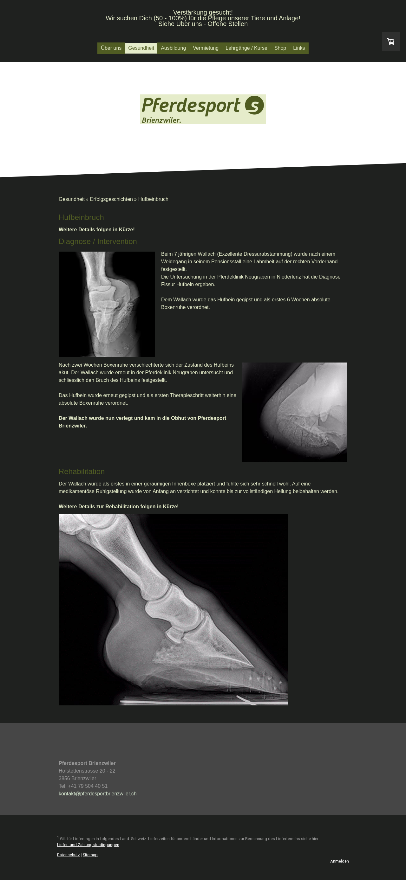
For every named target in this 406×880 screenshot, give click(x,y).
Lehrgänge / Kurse (246, 48)
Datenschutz (68, 854)
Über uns (111, 48)
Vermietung (206, 48)
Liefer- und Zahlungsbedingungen (88, 844)
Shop (280, 48)
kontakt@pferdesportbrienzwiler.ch (98, 793)
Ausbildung (173, 48)
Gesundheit (141, 48)
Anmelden (339, 861)
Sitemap (90, 854)
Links (299, 48)
